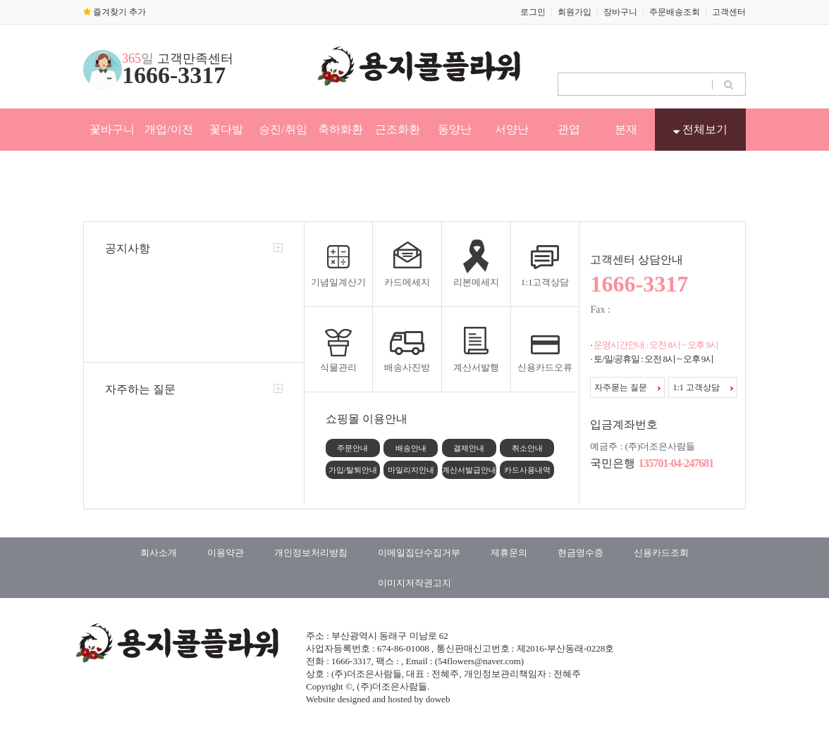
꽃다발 (226, 129)
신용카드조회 (661, 552)
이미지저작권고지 (414, 583)
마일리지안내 (411, 470)
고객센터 (729, 12)
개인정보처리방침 (311, 552)
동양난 (455, 129)
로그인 (533, 12)
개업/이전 (168, 129)
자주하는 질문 (140, 389)
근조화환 (397, 129)
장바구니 (620, 12)
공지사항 (127, 248)
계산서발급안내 (469, 470)
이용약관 (225, 552)
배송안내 (410, 448)
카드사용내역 (527, 470)
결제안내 (468, 448)
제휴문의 (509, 552)
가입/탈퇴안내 (352, 470)
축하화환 (340, 129)
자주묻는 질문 (627, 387)
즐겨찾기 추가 (114, 12)
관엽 (569, 129)
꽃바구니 (112, 129)
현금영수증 (580, 552)
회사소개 (158, 552)
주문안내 (352, 448)
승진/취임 (283, 129)
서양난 (512, 129)
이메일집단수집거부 (419, 552)
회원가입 (574, 12)
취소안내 (527, 448)
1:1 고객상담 (702, 387)
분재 (626, 129)
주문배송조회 (674, 12)
